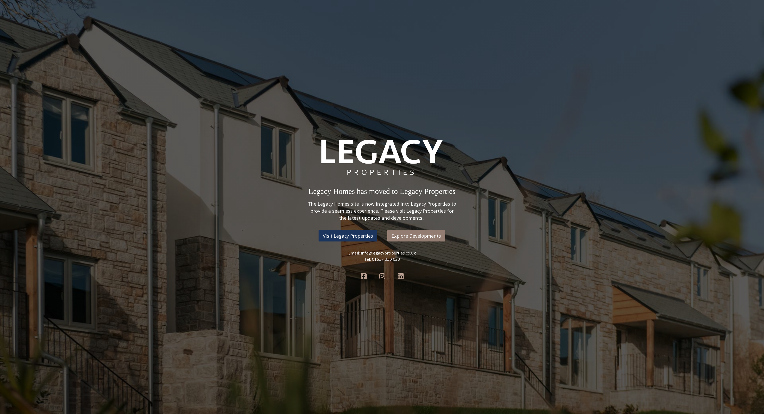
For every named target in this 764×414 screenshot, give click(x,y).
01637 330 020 (386, 259)
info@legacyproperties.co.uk (388, 253)
